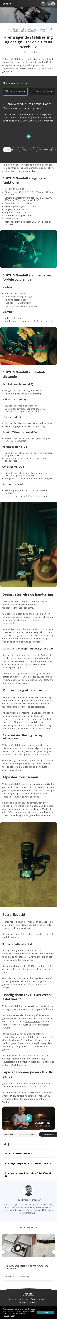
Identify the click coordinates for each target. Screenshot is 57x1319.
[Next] (54, 1252)
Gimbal (6, 613)
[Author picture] (28, 1190)
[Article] (28, 1245)
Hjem (7, 29)
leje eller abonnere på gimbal (29, 1098)
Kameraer (13, 1299)
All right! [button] (45, 1312)
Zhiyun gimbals (29, 29)
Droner (34, 1299)
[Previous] (2, 1252)
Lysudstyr (33, 1302)
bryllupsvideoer (28, 1061)
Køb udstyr (28, 1295)
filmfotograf (31, 1015)
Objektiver (24, 1299)
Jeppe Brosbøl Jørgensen (28, 1199)
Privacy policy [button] (9, 1315)
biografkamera (32, 1021)
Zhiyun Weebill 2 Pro (30, 31)
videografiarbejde (11, 1037)
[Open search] (43, 3)
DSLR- (32, 1024)
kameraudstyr (28, 171)
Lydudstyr (22, 1302)
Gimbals (16, 29)
